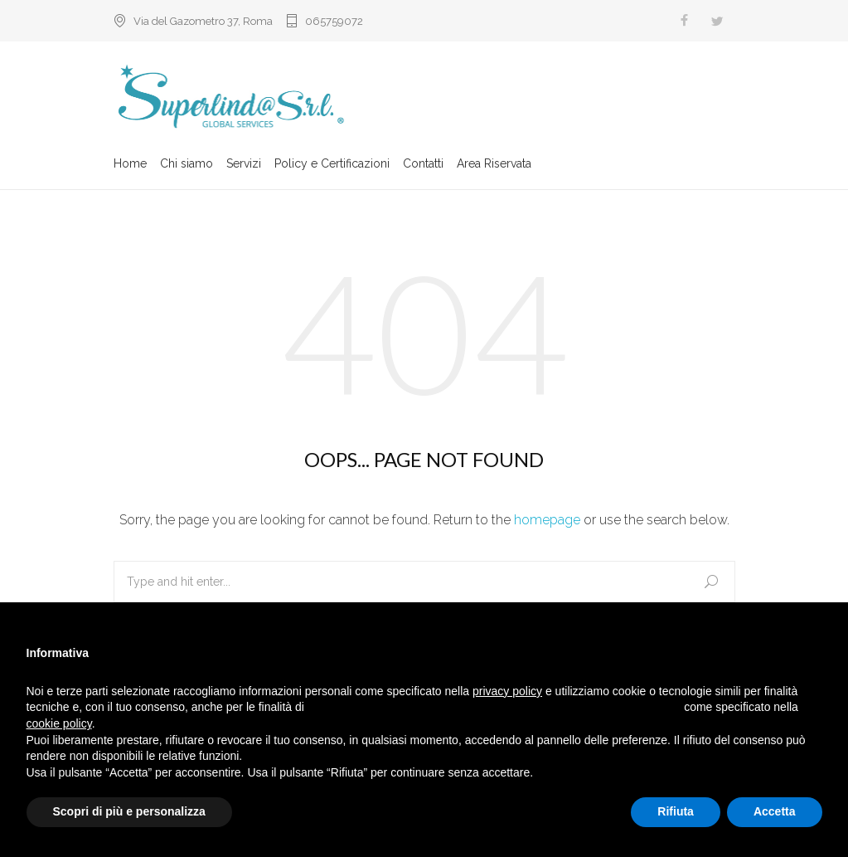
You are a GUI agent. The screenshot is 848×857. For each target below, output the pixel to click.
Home (130, 163)
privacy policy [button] (507, 691)
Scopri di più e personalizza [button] (129, 811)
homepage (547, 520)
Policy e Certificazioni (332, 163)
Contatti (423, 163)
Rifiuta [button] (675, 811)
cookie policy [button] (59, 723)
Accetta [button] (775, 811)
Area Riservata (494, 163)
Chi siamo (186, 163)
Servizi (243, 163)
